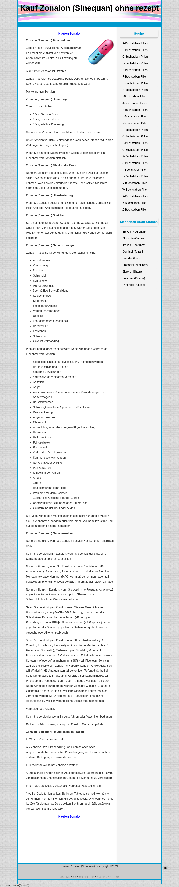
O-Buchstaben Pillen (135, 136)
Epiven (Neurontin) (134, 231)
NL (105, 876)
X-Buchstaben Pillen (135, 196)
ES (74, 876)
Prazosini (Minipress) (135, 264)
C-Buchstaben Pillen (135, 56)
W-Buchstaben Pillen (135, 189)
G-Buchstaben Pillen (135, 83)
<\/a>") (25, 885)
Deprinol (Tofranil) (133, 251)
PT (111, 876)
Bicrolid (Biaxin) (132, 271)
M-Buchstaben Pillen (135, 123)
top (165, 867)
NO (99, 876)
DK (68, 876)
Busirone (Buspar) (133, 278)
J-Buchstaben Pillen (134, 103)
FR (92, 876)
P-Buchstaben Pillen (135, 143)
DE (62, 876)
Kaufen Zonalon (70, 33)
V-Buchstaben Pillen (134, 182)
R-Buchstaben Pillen (135, 156)
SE (117, 876)
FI (86, 876)
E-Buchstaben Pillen (135, 69)
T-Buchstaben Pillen (134, 169)
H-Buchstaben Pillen (135, 89)
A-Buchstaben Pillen (135, 43)
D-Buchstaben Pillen (135, 63)
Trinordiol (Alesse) (133, 284)
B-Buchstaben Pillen (135, 49)
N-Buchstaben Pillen (135, 129)
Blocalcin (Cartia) (133, 238)
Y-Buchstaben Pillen (134, 202)
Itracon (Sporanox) (134, 244)
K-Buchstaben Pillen (135, 109)
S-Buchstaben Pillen (135, 163)
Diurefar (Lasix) (131, 258)
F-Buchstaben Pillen (134, 76)
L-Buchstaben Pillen (134, 116)
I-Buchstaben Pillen (134, 96)
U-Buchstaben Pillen (135, 176)
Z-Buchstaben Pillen (134, 209)
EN (81, 876)
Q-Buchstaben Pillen (135, 149)
